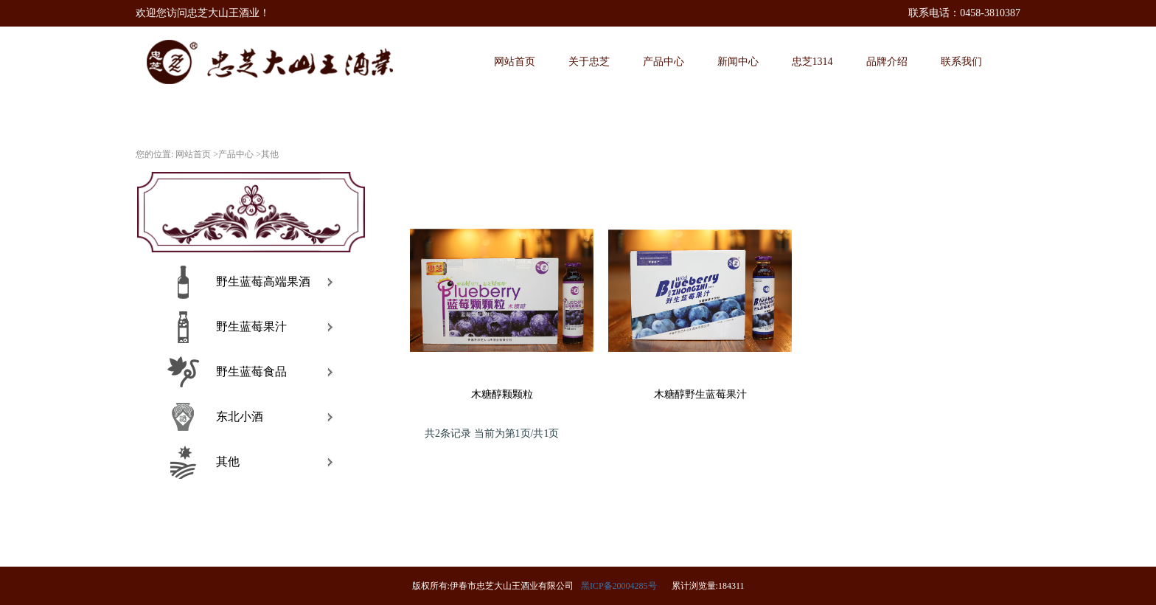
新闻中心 (738, 61)
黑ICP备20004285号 (619, 586)
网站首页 (514, 61)
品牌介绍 (887, 61)
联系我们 (961, 61)
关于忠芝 (589, 61)
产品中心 (663, 61)
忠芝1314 (812, 61)
